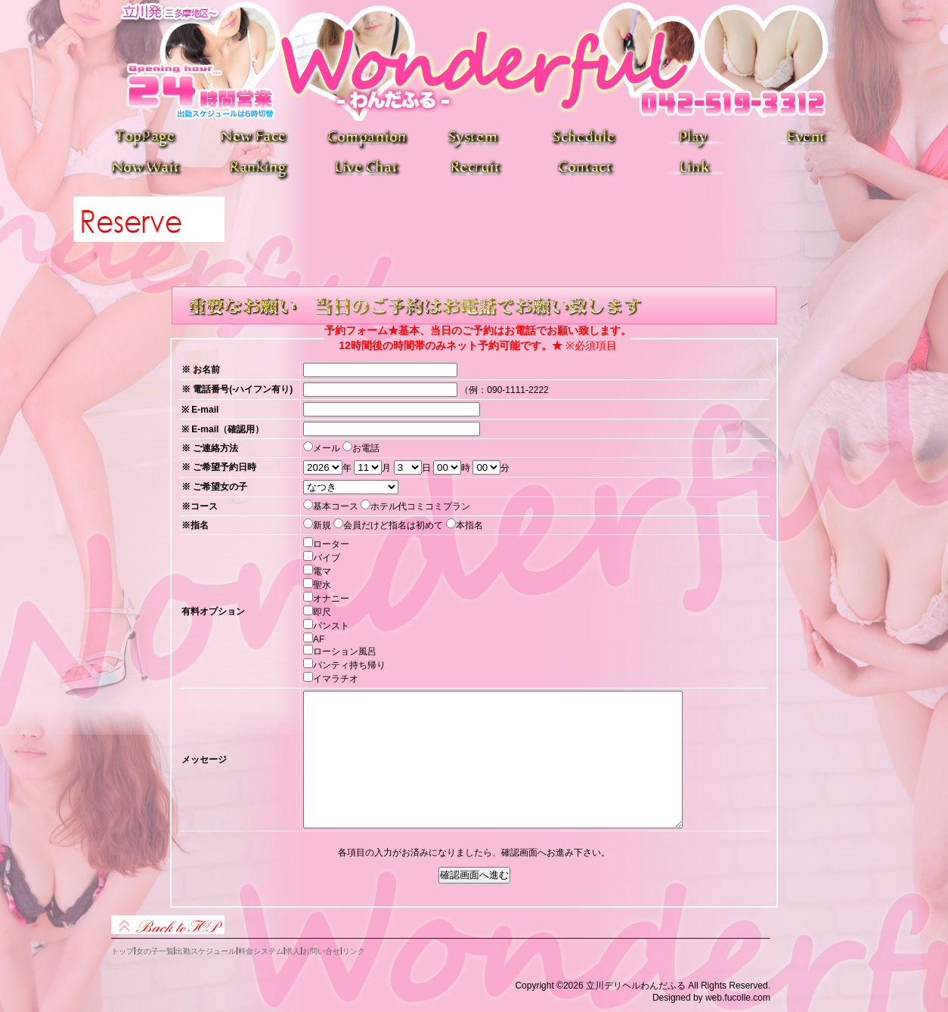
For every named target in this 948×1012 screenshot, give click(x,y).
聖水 (322, 585)
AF (318, 639)
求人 (292, 951)
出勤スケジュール (205, 951)
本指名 (469, 525)
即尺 (322, 612)
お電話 (366, 448)
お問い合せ (321, 951)
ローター (331, 544)
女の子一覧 (155, 951)
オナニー (331, 598)
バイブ (326, 557)
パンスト (331, 626)
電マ (322, 571)
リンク (353, 951)
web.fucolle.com (737, 997)
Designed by (677, 997)
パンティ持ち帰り (349, 665)
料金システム (260, 951)
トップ (122, 951)
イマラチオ (335, 678)
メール (326, 448)
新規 (322, 525)
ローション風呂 (344, 651)
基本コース (335, 506)
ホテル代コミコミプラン (420, 506)
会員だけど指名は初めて (393, 525)
